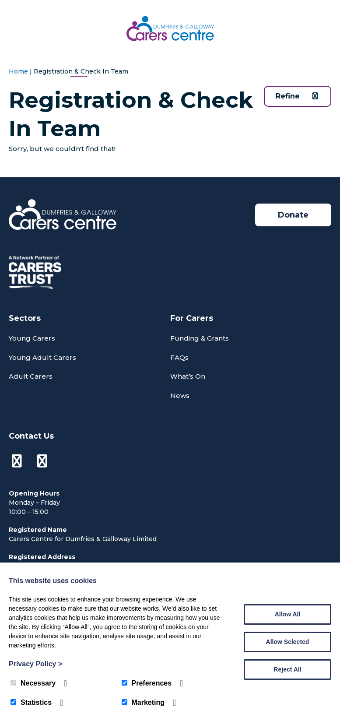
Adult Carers (31, 376)
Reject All (287, 669)
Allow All (288, 614)
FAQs (179, 357)
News (179, 395)
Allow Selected (287, 641)
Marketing (143, 702)
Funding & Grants (199, 338)
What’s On (187, 376)
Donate (293, 215)
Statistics (31, 702)
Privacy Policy (35, 664)
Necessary (33, 683)
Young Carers (32, 338)
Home (18, 71)
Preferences (147, 683)
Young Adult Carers (42, 357)
